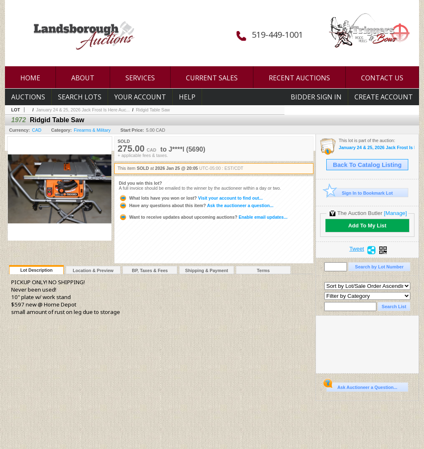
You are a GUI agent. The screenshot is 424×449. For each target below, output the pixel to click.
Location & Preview (93, 270)
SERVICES (140, 77)
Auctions (28, 96)
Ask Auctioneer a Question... (361, 386)
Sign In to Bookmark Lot (359, 193)
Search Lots (79, 96)
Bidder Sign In (316, 96)
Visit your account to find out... (191, 198)
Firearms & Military (92, 130)
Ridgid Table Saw (153, 109)
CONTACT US (382, 77)
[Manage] (395, 213)
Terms (263, 270)
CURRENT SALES (212, 77)
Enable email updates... (203, 217)
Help (187, 96)
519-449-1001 (277, 34)
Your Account (140, 96)
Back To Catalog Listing (367, 165)
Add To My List (367, 225)
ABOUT (82, 77)
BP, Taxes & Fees (150, 270)
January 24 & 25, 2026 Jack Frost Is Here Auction (376, 147)
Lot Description (36, 270)
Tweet (356, 249)
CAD (36, 130)
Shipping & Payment (206, 270)
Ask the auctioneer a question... (196, 205)
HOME (30, 77)
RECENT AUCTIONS (299, 77)
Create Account (383, 96)
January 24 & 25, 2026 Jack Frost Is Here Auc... (83, 109)
